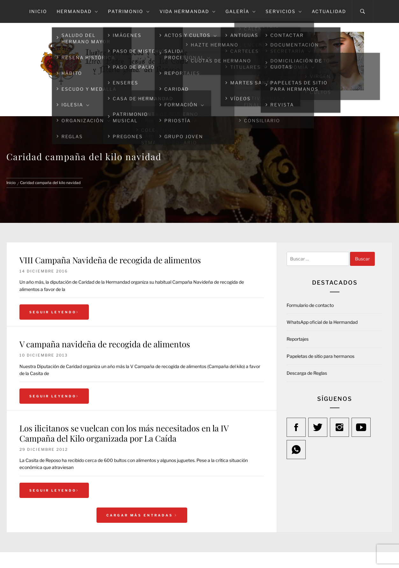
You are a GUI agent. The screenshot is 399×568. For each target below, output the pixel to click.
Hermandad (77, 11)
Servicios (284, 11)
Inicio (38, 11)
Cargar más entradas (141, 515)
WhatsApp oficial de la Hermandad (322, 322)
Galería (240, 11)
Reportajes (298, 339)
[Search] (362, 11)
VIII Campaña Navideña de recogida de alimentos (110, 260)
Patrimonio (129, 11)
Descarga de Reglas (307, 373)
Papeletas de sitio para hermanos (320, 356)
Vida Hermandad (188, 11)
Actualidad (329, 11)
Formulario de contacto (310, 305)
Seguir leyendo (54, 312)
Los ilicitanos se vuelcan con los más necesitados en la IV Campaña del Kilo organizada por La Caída (123, 433)
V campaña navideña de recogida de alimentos (104, 344)
